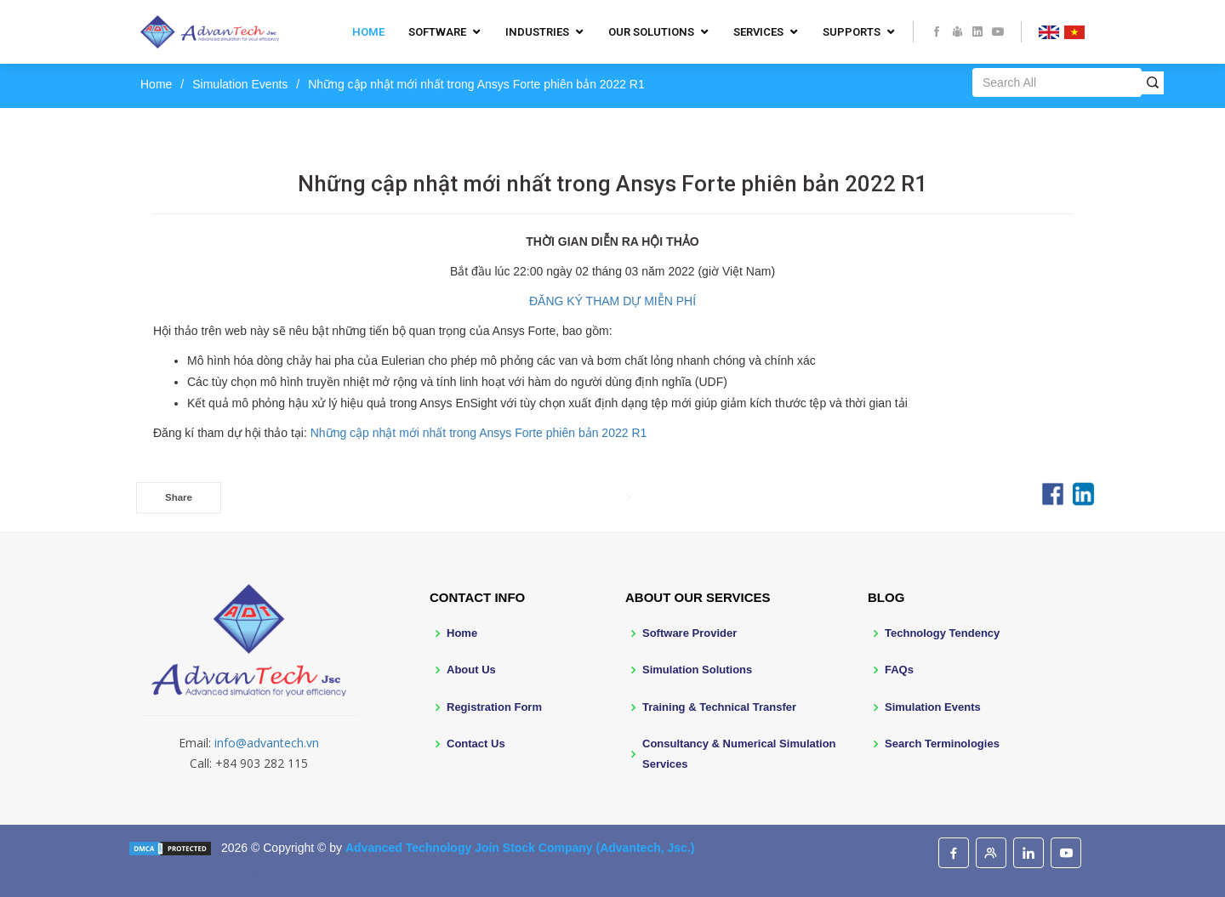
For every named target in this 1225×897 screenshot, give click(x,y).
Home (368, 32)
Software (437, 32)
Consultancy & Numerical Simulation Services (739, 753)
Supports (851, 32)
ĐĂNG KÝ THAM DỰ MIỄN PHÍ (612, 301)
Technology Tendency (942, 633)
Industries (537, 32)
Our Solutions (651, 32)
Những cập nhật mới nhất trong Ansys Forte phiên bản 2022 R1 (479, 433)
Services (758, 32)
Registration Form (494, 707)
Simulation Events (240, 84)
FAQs (899, 669)
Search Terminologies (942, 743)
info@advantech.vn (266, 743)
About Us (471, 669)
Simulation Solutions (697, 669)
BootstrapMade (242, 873)
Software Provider (689, 633)
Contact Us (476, 743)
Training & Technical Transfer (719, 707)
